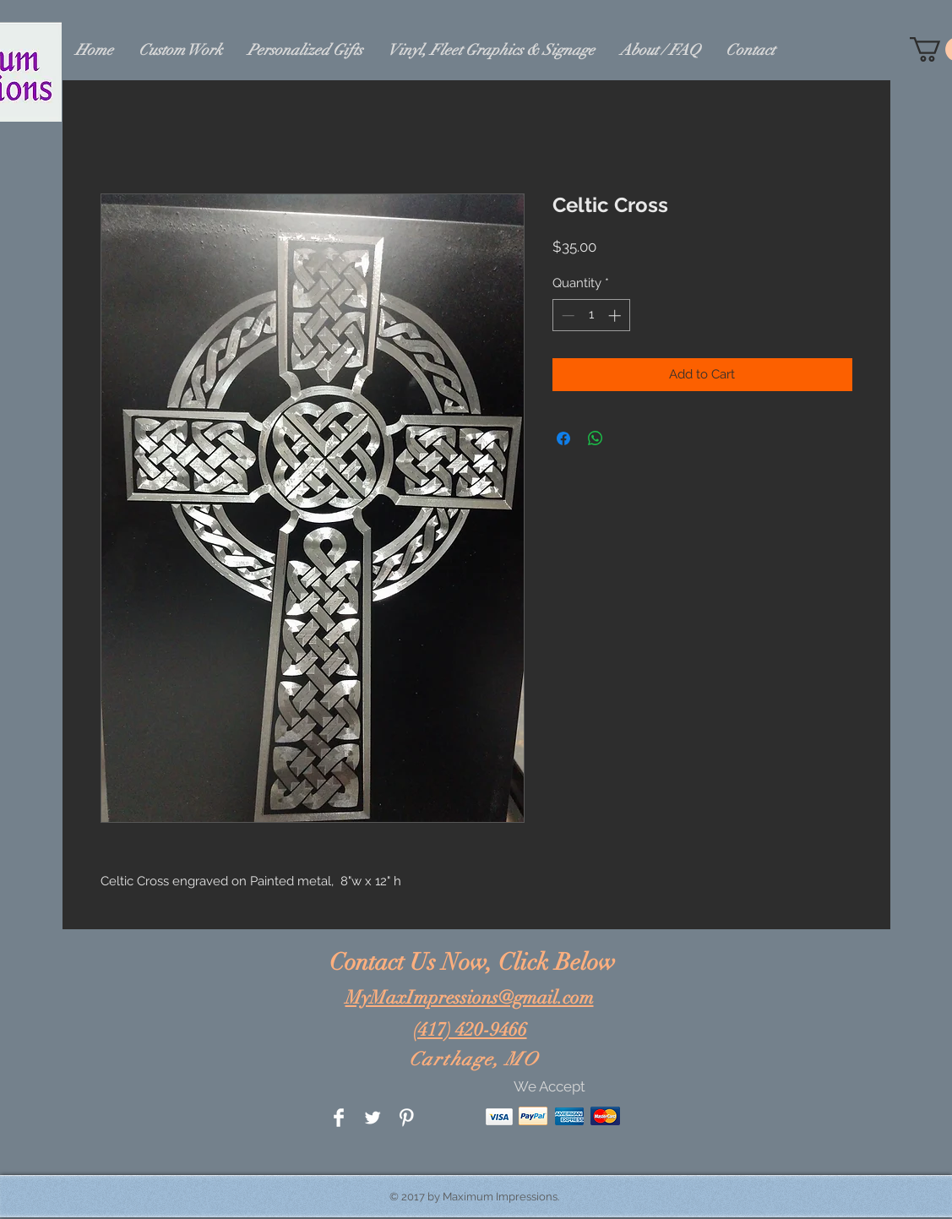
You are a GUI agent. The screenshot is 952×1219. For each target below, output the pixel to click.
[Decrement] (566, 315)
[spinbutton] (591, 315)
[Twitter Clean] (372, 1117)
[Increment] (616, 315)
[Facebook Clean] (338, 1117)
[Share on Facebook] (563, 438)
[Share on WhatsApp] (595, 438)
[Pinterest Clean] (406, 1117)
